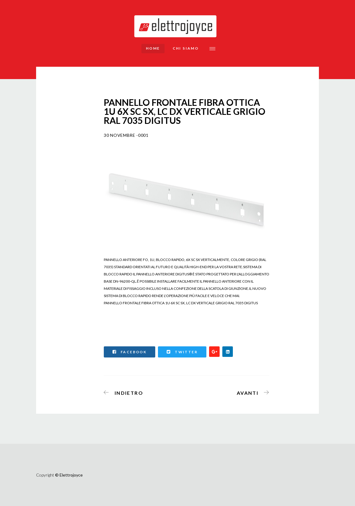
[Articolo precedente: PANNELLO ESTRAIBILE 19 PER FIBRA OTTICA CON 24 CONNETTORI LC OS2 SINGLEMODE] (125, 392)
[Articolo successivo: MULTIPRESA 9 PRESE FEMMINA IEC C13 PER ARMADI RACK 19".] (251, 392)
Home (153, 48)
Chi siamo (186, 48)
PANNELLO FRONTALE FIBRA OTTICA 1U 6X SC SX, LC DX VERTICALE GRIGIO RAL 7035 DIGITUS (181, 303)
